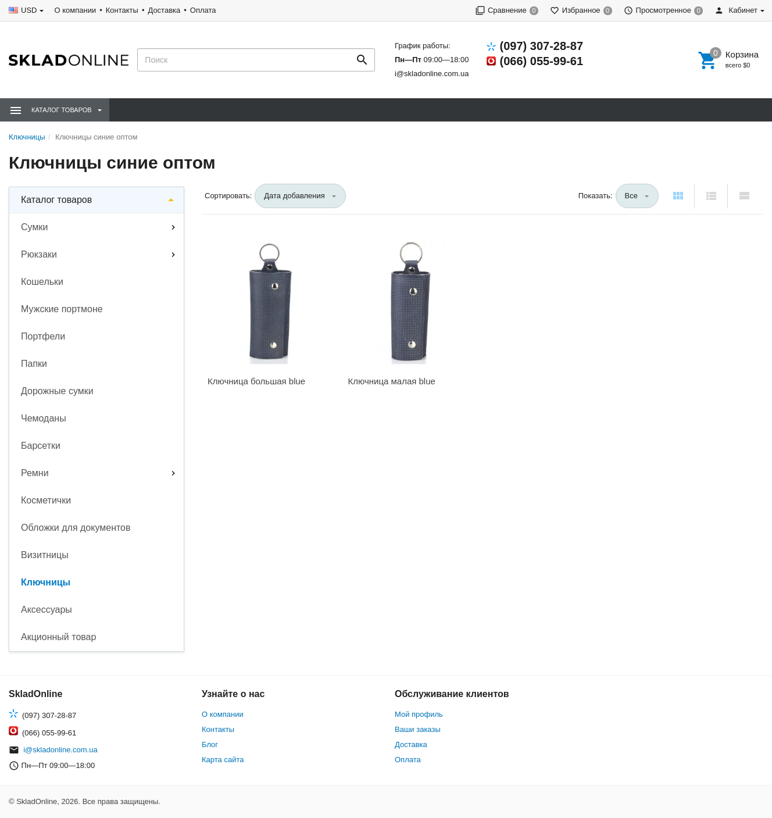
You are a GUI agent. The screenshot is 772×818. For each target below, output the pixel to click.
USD (29, 10)
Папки (34, 364)
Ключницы (45, 582)
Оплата (203, 10)
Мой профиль (419, 714)
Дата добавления (294, 195)
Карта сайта (223, 759)
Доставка (164, 10)
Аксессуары (46, 610)
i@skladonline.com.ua (432, 73)
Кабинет (735, 10)
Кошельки (42, 282)
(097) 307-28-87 (541, 46)
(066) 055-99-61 (541, 61)
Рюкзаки (39, 254)
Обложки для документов (76, 528)
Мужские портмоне (62, 309)
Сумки (34, 227)
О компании (75, 10)
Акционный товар (58, 637)
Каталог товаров (56, 200)
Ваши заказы (418, 729)
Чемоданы (43, 418)
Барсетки (40, 446)
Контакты (122, 10)
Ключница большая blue (256, 381)
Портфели (43, 336)
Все (631, 195)
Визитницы (45, 555)
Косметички (46, 500)
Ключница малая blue (391, 381)
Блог (210, 744)
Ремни (35, 473)
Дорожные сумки (57, 391)
